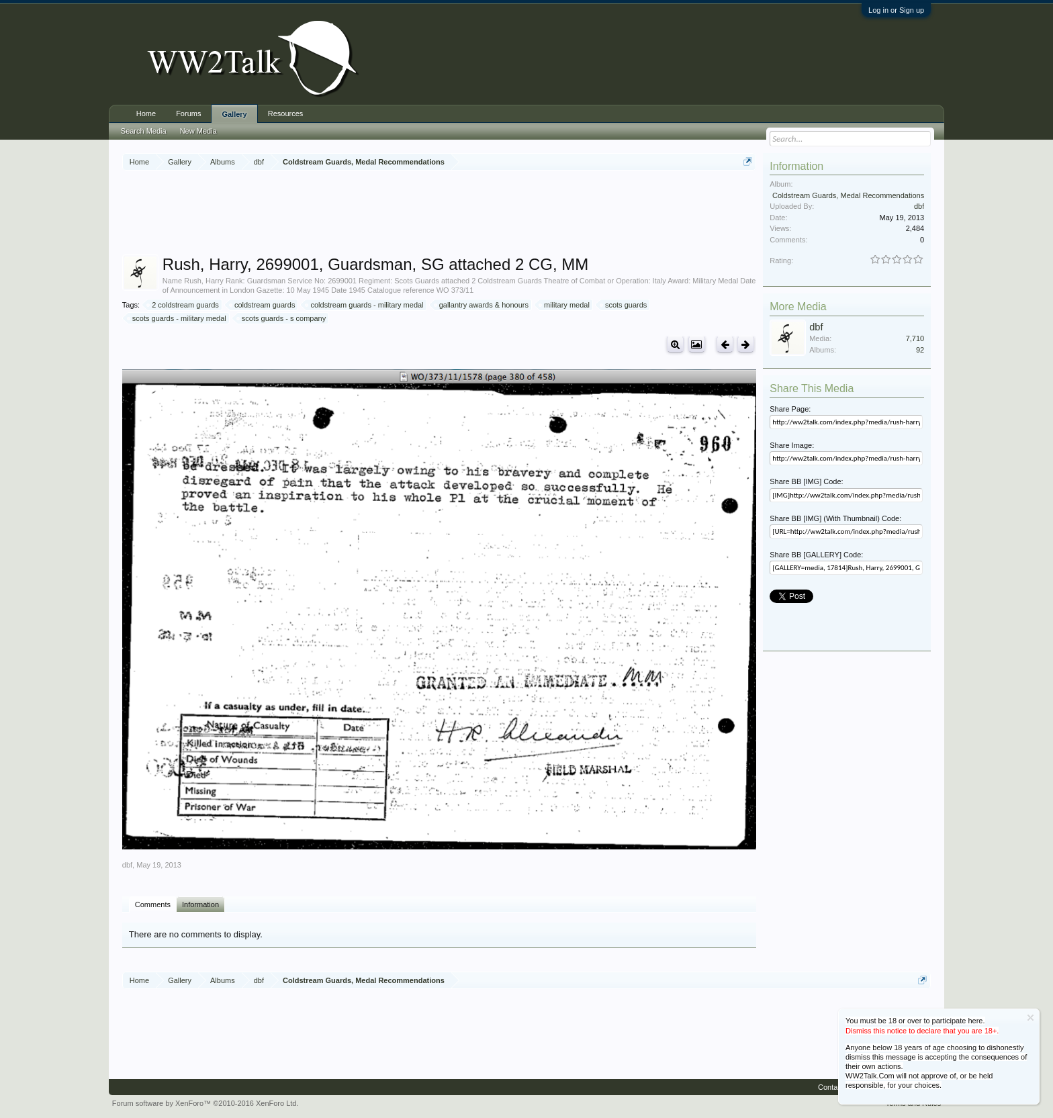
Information (200, 904)
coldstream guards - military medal (364, 305)
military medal (565, 305)
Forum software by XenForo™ (205, 1103)
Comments (153, 904)
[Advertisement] (439, 214)
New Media (198, 131)
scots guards (624, 305)
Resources (286, 113)
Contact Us (836, 1087)
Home (146, 113)
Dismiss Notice (1030, 1018)
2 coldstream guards (183, 305)
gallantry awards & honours (482, 305)
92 (920, 350)
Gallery (234, 114)
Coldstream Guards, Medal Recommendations (848, 195)
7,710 (915, 338)
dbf (127, 865)
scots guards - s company (282, 318)
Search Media (144, 131)
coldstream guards (262, 305)
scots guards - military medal (177, 318)
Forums (188, 113)
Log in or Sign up (896, 10)
